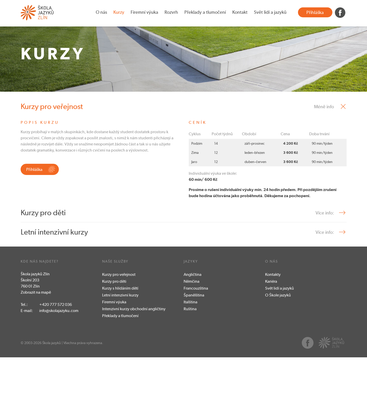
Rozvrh (171, 12)
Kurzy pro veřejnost (118, 311)
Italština (190, 338)
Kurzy (118, 12)
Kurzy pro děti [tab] (43, 249)
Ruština (190, 345)
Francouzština (196, 324)
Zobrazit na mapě (36, 329)
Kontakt (240, 12)
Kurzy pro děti (114, 318)
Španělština (194, 331)
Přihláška (315, 12)
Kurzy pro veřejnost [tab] (52, 143)
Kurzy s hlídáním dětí (120, 324)
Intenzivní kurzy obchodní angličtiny (134, 345)
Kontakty (273, 311)
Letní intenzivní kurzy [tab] (54, 268)
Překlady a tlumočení (205, 12)
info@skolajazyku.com (58, 347)
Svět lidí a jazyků (270, 12)
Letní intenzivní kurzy (120, 331)
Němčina (191, 318)
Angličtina (192, 311)
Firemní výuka (144, 12)
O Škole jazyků (278, 331)
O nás (101, 12)
